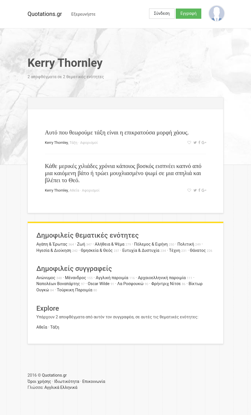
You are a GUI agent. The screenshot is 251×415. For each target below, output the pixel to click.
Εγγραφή (189, 13)
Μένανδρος (75, 277)
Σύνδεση (162, 13)
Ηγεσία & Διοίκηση (53, 250)
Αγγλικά (51, 387)
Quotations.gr (45, 14)
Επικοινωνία (93, 381)
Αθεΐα (74, 190)
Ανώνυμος (45, 277)
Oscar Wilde (99, 283)
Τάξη (74, 142)
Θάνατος (198, 250)
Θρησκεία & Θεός (96, 250)
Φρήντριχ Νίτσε (166, 283)
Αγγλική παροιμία (112, 277)
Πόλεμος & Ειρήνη (151, 244)
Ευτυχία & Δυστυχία (140, 250)
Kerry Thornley (56, 142)
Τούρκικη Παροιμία (74, 290)
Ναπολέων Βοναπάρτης (58, 283)
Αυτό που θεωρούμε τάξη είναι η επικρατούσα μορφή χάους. (117, 132)
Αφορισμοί (89, 142)
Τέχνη (174, 250)
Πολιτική (185, 244)
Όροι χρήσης (39, 381)
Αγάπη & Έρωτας (51, 244)
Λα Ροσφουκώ (130, 283)
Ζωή (81, 244)
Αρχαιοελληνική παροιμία (162, 277)
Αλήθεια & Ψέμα (109, 244)
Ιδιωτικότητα (66, 381)
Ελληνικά (68, 387)
